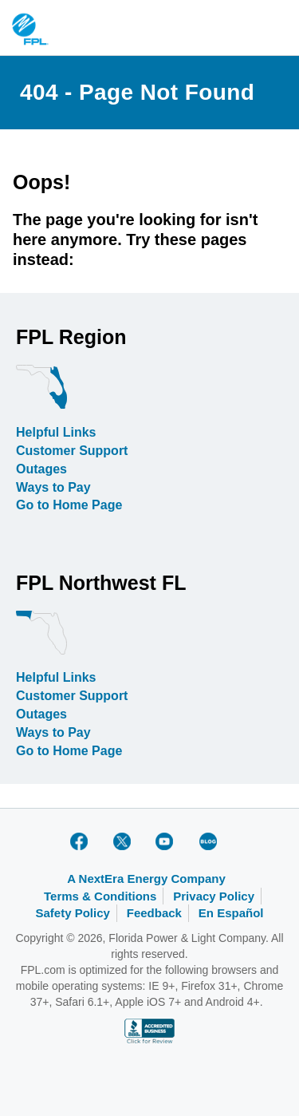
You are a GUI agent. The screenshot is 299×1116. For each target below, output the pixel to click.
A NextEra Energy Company (146, 878)
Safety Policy (72, 913)
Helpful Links (56, 432)
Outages (41, 469)
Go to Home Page (69, 505)
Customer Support (72, 450)
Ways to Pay (53, 487)
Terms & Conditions (100, 896)
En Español (231, 913)
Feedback (154, 913)
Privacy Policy (213, 896)
